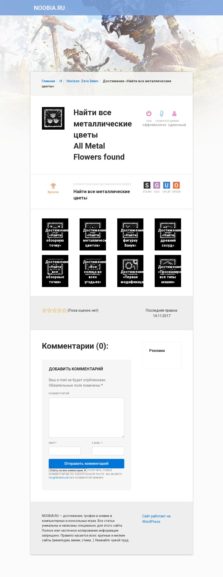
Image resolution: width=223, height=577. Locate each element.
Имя (53, 443)
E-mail (97, 443)
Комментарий (59, 393)
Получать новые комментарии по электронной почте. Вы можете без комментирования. (85, 473)
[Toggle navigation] (183, 6)
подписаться (59, 477)
